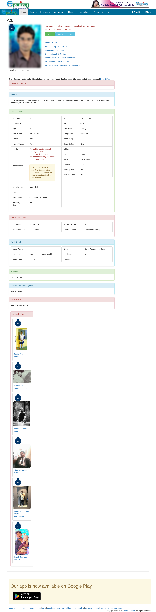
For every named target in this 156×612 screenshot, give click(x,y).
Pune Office (105, 79)
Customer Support (34, 608)
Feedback (51, 608)
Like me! (50, 34)
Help (109, 12)
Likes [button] (71, 12)
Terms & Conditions (64, 608)
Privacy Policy (78, 608)
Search (33, 12)
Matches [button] (45, 12)
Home (23, 12)
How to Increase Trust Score (111, 608)
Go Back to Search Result (58, 29)
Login (148, 12)
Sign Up (136, 12)
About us (12, 608)
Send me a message (65, 34)
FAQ (44, 608)
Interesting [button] (84, 12)
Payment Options (92, 608)
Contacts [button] (98, 12)
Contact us (21, 608)
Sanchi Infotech (129, 611)
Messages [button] (59, 12)
